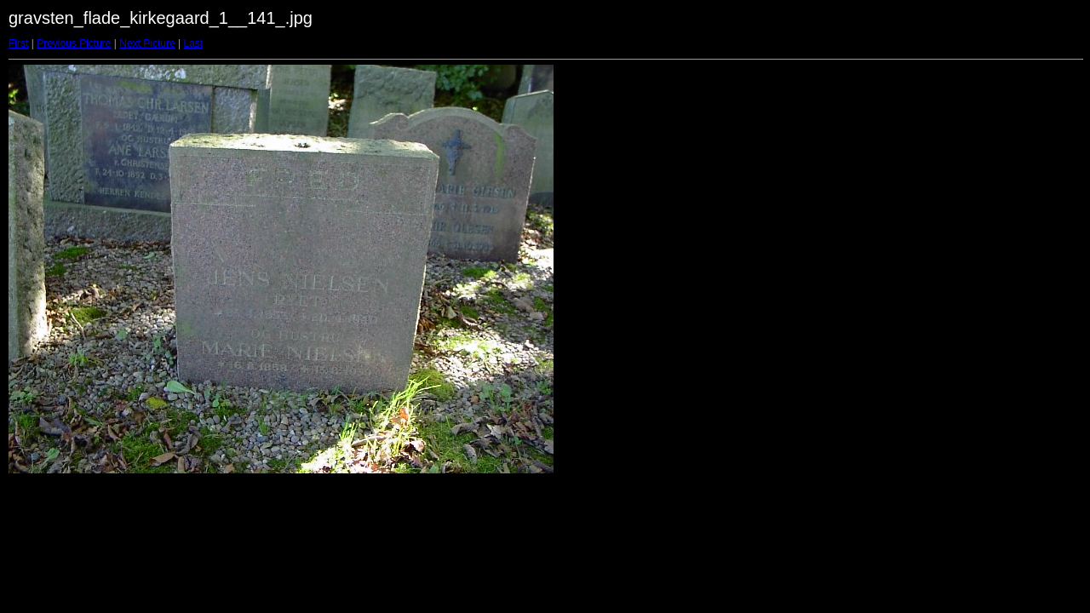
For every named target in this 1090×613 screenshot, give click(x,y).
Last (193, 43)
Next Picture (147, 43)
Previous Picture (74, 43)
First (18, 43)
